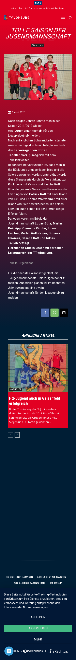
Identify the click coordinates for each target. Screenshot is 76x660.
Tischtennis (37, 45)
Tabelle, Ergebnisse (20, 263)
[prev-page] (10, 435)
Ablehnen (38, 617)
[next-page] (17, 435)
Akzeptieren (38, 628)
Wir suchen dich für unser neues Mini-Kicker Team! (38, 8)
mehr (38, 639)
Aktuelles (15, 389)
